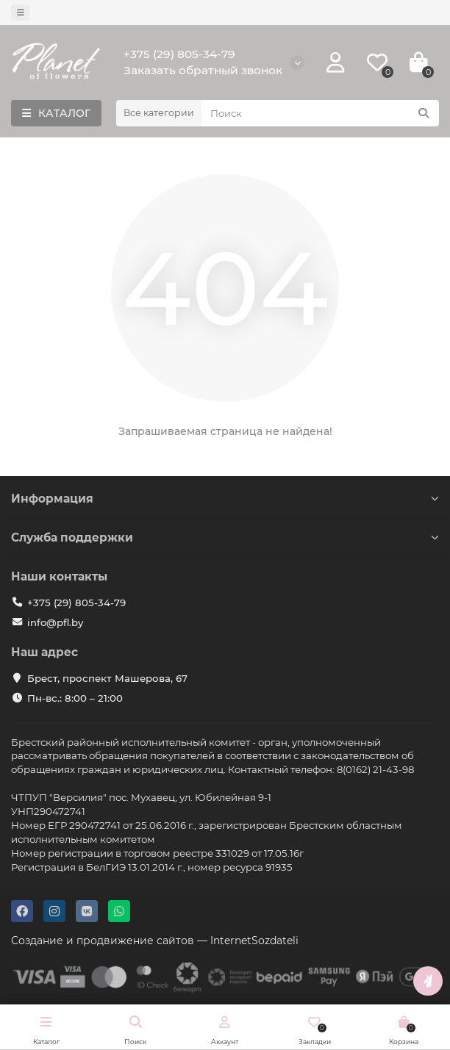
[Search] (320, 113)
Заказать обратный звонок (203, 70)
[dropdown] (20, 12)
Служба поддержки (225, 537)
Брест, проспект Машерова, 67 (107, 678)
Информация (225, 499)
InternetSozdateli (254, 940)
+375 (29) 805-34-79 (179, 54)
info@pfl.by (55, 622)
